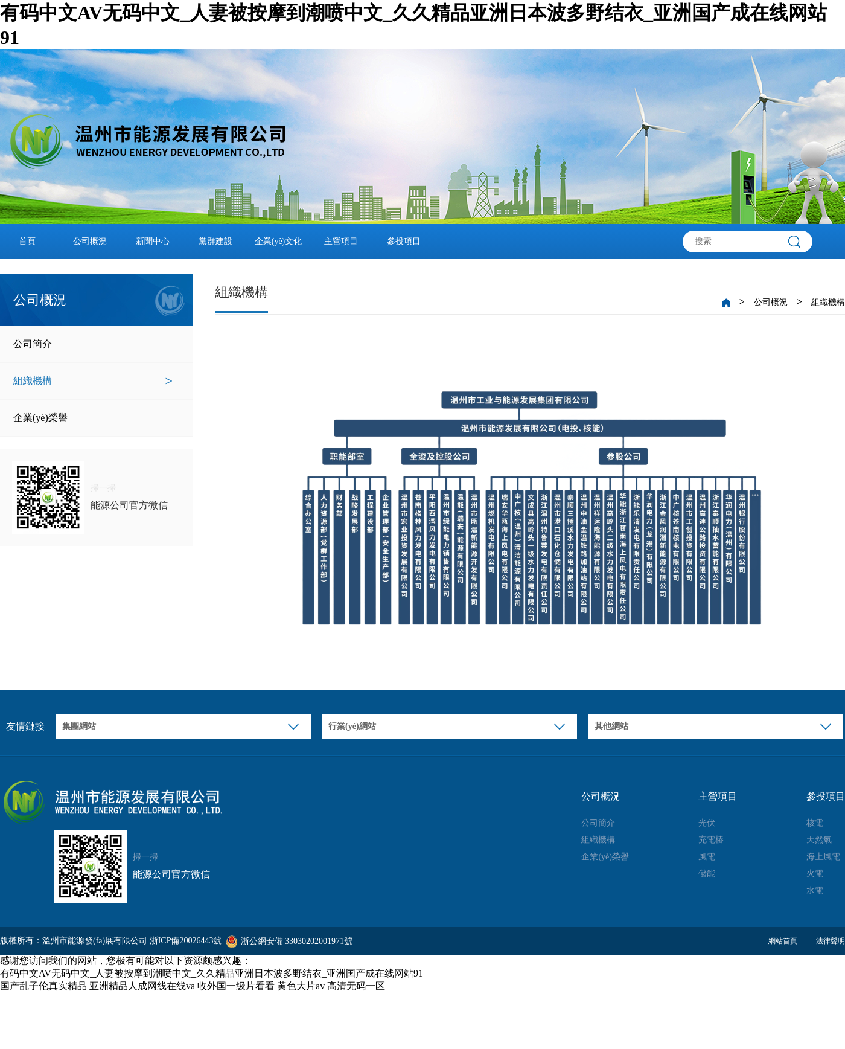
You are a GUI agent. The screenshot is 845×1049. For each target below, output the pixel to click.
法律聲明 (830, 941)
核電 (814, 822)
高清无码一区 (356, 986)
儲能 (706, 873)
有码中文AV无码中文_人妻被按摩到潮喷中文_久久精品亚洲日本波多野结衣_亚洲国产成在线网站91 (211, 973)
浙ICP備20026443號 (186, 940)
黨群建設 (215, 241)
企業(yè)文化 (278, 241)
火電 (814, 873)
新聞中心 (153, 241)
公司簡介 (93, 344)
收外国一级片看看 (236, 986)
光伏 (706, 822)
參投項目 (404, 241)
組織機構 (93, 381)
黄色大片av (301, 986)
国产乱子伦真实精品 (43, 986)
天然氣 (819, 839)
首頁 (27, 241)
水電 (814, 890)
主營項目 (341, 241)
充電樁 (711, 839)
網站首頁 (782, 941)
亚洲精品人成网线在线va (142, 986)
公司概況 (90, 241)
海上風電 (823, 856)
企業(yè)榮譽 (93, 418)
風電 (706, 856)
